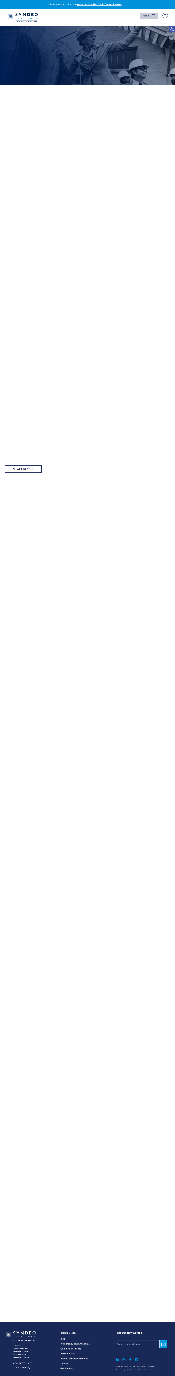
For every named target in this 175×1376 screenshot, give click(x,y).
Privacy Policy (120, 1370)
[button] (172, 29)
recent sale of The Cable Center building (99, 4)
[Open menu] (149, 16)
